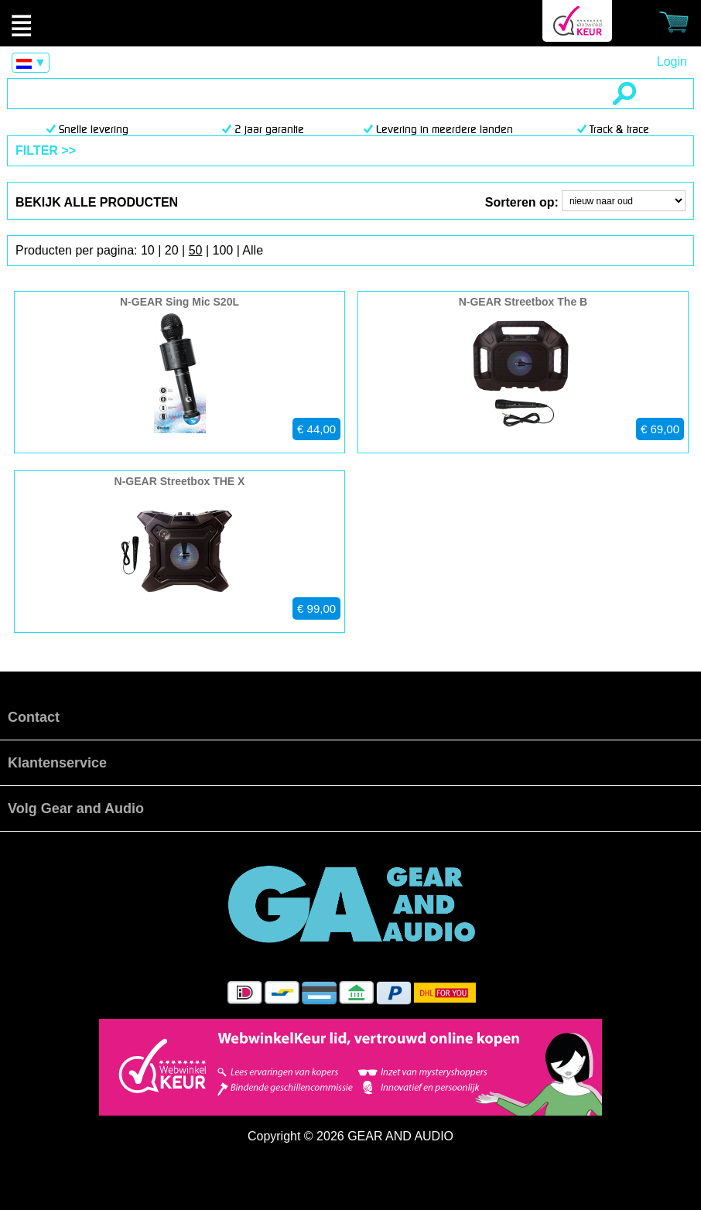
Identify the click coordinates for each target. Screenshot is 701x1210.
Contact (34, 717)
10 (148, 250)
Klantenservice (57, 763)
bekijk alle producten (96, 202)
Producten (350, 23)
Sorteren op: (522, 202)
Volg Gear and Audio (76, 808)
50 (196, 250)
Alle (252, 250)
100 (222, 250)
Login (672, 61)
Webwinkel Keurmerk (577, 21)
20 (172, 250)
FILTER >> (45, 150)
